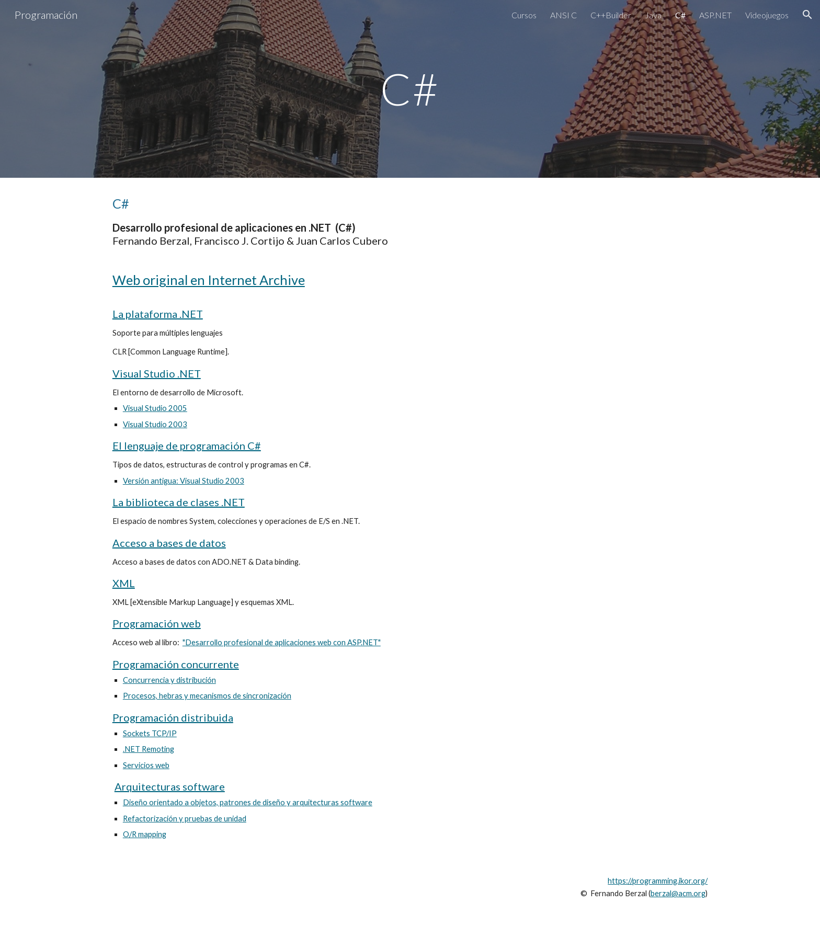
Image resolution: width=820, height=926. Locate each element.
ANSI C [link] (563, 15)
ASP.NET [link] (715, 15)
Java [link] (653, 15)
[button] (807, 14)
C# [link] (680, 15)
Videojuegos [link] (767, 15)
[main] (410, 88)
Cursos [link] (524, 15)
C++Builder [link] (610, 15)
